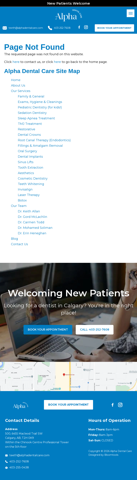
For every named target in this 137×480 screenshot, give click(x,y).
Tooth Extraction (30, 167)
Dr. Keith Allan (29, 211)
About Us (18, 85)
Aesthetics (26, 173)
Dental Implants (30, 157)
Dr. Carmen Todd (31, 222)
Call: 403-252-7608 (94, 329)
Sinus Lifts (25, 162)
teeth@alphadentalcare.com (23, 28)
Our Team (19, 206)
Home (15, 80)
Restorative (26, 129)
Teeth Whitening (31, 184)
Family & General (31, 96)
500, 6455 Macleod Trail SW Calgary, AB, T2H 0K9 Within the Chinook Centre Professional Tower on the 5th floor (37, 440)
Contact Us (19, 244)
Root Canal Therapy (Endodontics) (44, 140)
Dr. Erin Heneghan (32, 233)
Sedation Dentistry (32, 113)
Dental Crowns (29, 135)
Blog (14, 239)
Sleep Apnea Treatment (36, 118)
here (16, 62)
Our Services (20, 91)
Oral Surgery (27, 151)
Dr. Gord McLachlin (32, 217)
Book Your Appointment (114, 28)
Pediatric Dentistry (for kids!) (40, 107)
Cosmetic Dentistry (33, 178)
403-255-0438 (17, 467)
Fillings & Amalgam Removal (40, 146)
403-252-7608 (59, 28)
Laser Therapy (29, 195)
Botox (22, 200)
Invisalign (25, 189)
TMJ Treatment (30, 124)
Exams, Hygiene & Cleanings (40, 102)
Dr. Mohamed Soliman (35, 228)
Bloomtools (111, 454)
